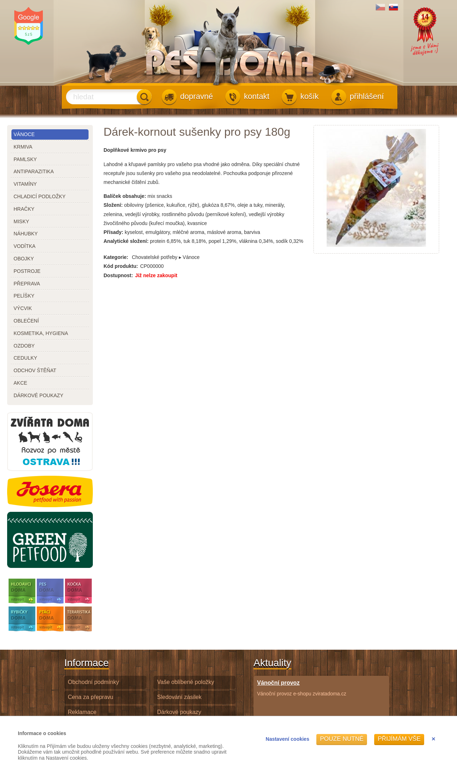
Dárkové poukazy (179, 712)
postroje (27, 271)
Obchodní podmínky (93, 682)
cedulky (25, 358)
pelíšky (24, 296)
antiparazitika (34, 171)
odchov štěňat (35, 370)
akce (20, 383)
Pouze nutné (341, 738)
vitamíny (25, 184)
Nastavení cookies (287, 739)
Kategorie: (116, 257)
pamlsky (25, 159)
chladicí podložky (39, 196)
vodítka (24, 246)
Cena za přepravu (90, 697)
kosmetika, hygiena (41, 333)
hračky (24, 209)
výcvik (23, 308)
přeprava (27, 283)
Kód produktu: (121, 266)
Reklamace (82, 712)
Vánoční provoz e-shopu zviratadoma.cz (301, 687)
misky (21, 221)
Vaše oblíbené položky (185, 682)
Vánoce (24, 134)
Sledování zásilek (179, 697)
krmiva (23, 147)
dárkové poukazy (38, 395)
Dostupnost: (118, 275)
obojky (24, 258)
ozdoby (24, 346)
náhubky (26, 233)
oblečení (26, 321)
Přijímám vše (399, 738)
